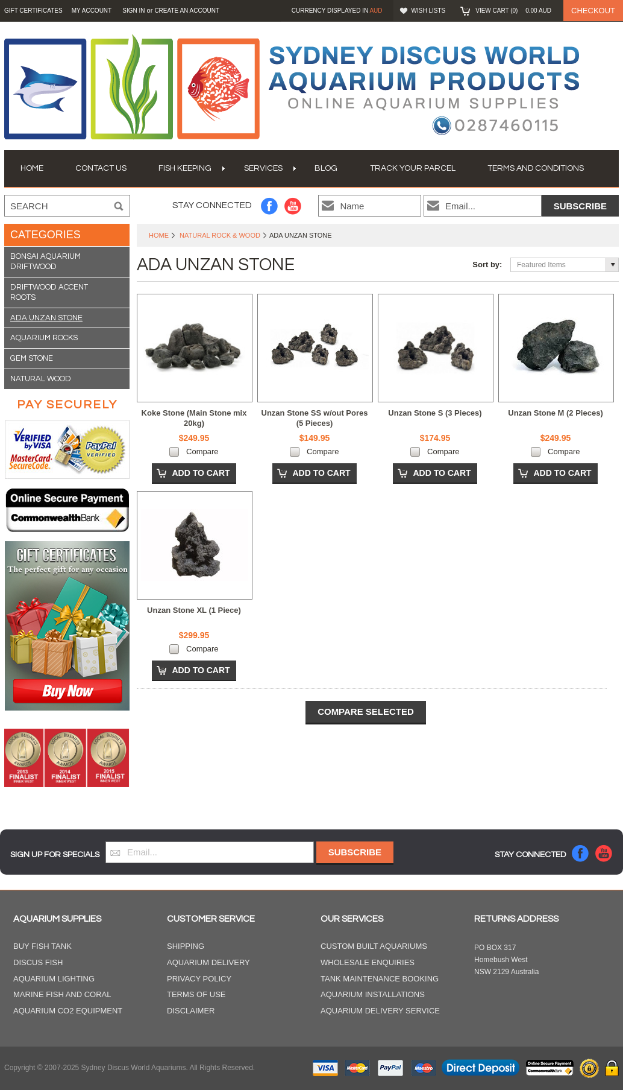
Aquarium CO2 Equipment (67, 1010)
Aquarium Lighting (54, 978)
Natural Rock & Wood (220, 235)
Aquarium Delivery (208, 962)
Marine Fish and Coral (62, 994)
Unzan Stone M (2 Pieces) (555, 412)
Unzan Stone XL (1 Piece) (194, 610)
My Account (92, 10)
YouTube (293, 206)
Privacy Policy (199, 978)
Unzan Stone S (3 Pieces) (434, 412)
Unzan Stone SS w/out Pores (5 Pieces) (314, 418)
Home (159, 235)
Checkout (593, 10)
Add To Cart (201, 473)
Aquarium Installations (373, 994)
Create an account (186, 10)
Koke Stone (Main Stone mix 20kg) (194, 418)
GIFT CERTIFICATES (33, 10)
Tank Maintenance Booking (380, 978)
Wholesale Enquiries (368, 962)
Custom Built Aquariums (374, 946)
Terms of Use (196, 994)
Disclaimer (190, 1010)
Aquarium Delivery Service (380, 1010)
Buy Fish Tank (42, 946)
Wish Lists (429, 10)
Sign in (133, 10)
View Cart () (513, 10)
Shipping (185, 946)
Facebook (269, 206)
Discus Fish (38, 962)
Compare (202, 451)
